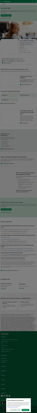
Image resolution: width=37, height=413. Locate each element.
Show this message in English (12, 407)
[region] (18, 405)
